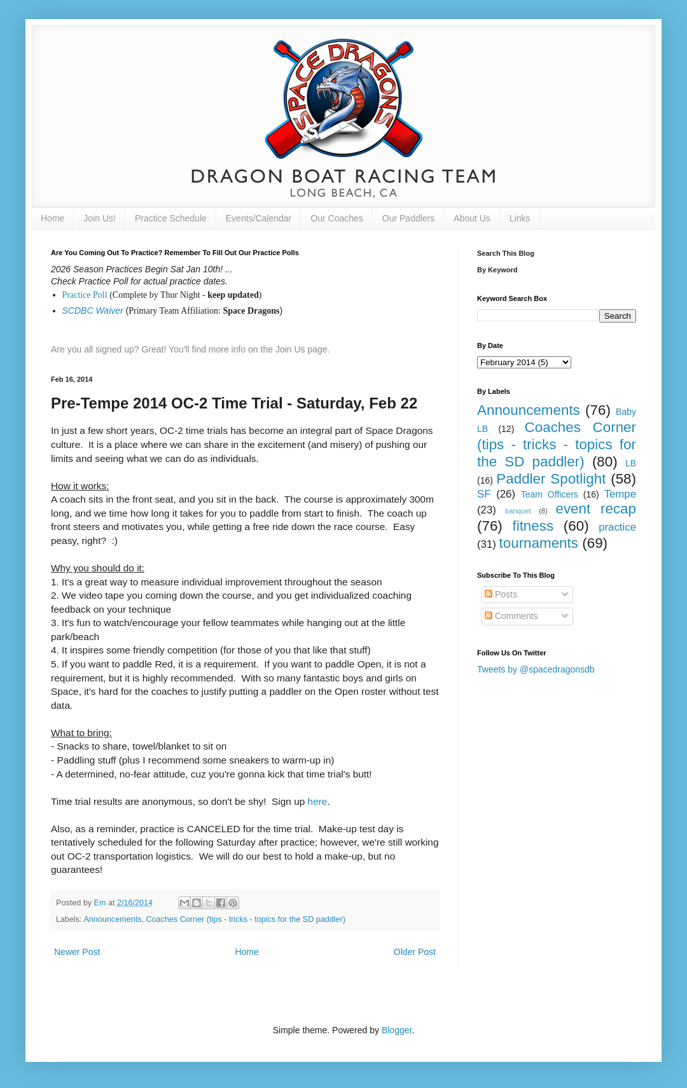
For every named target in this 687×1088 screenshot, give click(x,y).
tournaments (538, 543)
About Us (472, 218)
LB (630, 463)
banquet (518, 511)
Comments (511, 616)
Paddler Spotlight (551, 479)
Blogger (397, 1030)
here (318, 801)
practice (617, 527)
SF (483, 494)
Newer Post (77, 952)
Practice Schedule (171, 218)
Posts (501, 594)
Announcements (112, 919)
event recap (595, 509)
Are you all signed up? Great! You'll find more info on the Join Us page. (190, 349)
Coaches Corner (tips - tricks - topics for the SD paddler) (245, 919)
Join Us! (99, 218)
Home (52, 218)
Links (520, 218)
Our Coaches (336, 218)
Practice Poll (85, 295)
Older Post (415, 952)
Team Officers (549, 494)
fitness (532, 526)
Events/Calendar (259, 218)
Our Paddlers (408, 218)
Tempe (620, 494)
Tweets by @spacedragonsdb (536, 669)
